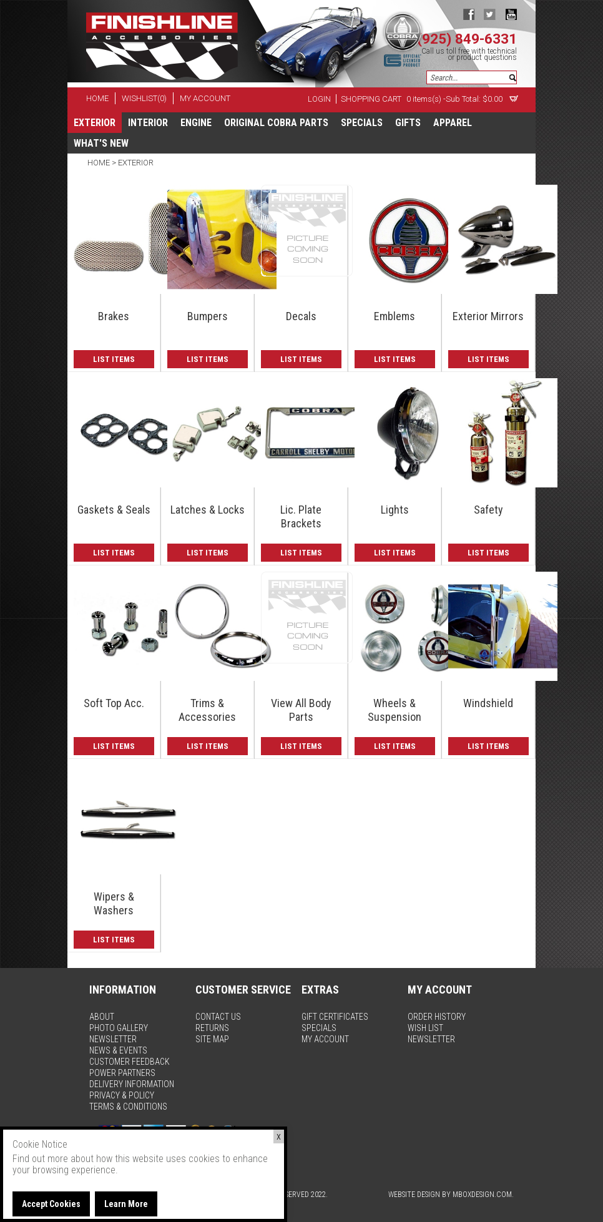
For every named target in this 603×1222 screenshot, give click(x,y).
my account (205, 98)
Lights (395, 509)
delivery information (131, 1084)
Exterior (94, 123)
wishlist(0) (144, 98)
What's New (101, 143)
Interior (148, 123)
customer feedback (129, 1062)
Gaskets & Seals (113, 509)
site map (212, 1039)
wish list (425, 1028)
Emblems (394, 316)
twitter (490, 14)
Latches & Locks (207, 509)
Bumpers (207, 316)
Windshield (488, 703)
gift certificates (335, 1017)
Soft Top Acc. (114, 703)
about (101, 1017)
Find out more (40, 1159)
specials (362, 123)
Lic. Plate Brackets (300, 516)
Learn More (126, 1204)
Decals (301, 316)
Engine (196, 123)
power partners (122, 1073)
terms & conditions (128, 1107)
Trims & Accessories (207, 710)
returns (212, 1028)
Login (319, 99)
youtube (511, 14)
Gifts (408, 123)
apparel (452, 123)
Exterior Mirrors (488, 316)
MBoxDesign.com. (483, 1194)
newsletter (113, 1039)
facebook (468, 14)
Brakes (113, 316)
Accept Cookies (51, 1204)
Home (99, 162)
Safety (488, 509)
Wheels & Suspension (394, 710)
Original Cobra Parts (276, 123)
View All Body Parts (301, 710)
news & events (118, 1050)
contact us (218, 1017)
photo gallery (118, 1028)
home (97, 98)
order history (437, 1017)
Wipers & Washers (114, 903)
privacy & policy (121, 1095)
